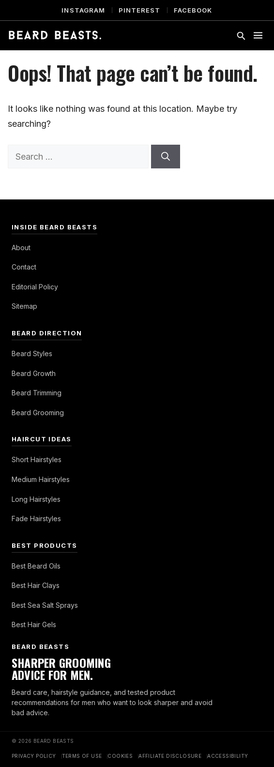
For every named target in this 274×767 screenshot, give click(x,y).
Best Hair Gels (34, 624)
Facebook (193, 10)
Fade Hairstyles (36, 518)
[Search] (165, 156)
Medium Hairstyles (41, 479)
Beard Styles (32, 353)
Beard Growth (34, 373)
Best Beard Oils (36, 566)
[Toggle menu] (258, 35)
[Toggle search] (240, 35)
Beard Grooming (38, 412)
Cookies (120, 756)
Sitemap (24, 306)
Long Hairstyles (36, 499)
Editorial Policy (35, 287)
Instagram (83, 10)
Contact (24, 267)
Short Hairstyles (36, 459)
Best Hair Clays (36, 585)
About (21, 247)
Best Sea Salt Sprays (45, 605)
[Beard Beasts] (55, 35)
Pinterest (139, 10)
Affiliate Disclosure (169, 756)
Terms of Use (82, 756)
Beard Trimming (36, 393)
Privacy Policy (34, 756)
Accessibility (227, 756)
